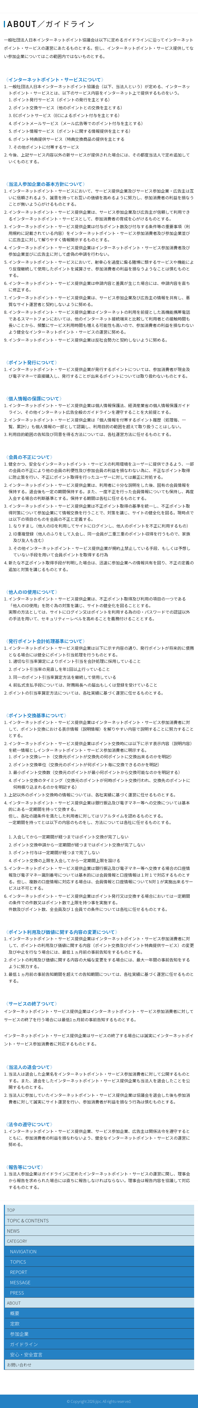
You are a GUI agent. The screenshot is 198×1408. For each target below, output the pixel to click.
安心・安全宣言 (26, 1354)
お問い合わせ (19, 1365)
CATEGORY (17, 1241)
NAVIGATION (23, 1251)
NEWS (13, 1230)
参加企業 (19, 1333)
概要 (14, 1313)
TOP (11, 1210)
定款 (14, 1323)
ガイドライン (24, 1344)
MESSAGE (20, 1282)
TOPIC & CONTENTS (28, 1220)
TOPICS (18, 1261)
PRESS (17, 1292)
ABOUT (14, 1303)
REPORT (18, 1272)
